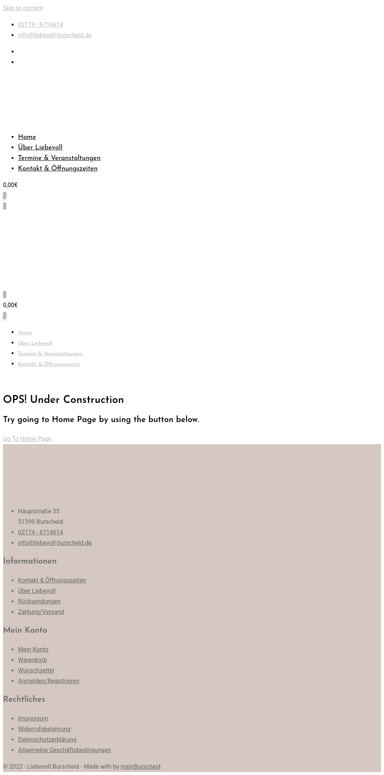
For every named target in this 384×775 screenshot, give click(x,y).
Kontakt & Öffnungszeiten (58, 168)
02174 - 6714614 (40, 24)
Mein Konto (33, 649)
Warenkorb (32, 659)
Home (27, 137)
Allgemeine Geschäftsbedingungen (64, 750)
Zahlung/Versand (41, 611)
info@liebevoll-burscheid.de (55, 35)
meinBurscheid (140, 766)
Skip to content (23, 8)
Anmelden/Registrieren (49, 681)
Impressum (33, 718)
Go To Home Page (27, 438)
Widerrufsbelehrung (44, 729)
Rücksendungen (39, 601)
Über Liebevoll (40, 147)
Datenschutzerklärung (47, 739)
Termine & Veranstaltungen (59, 158)
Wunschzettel (36, 670)
